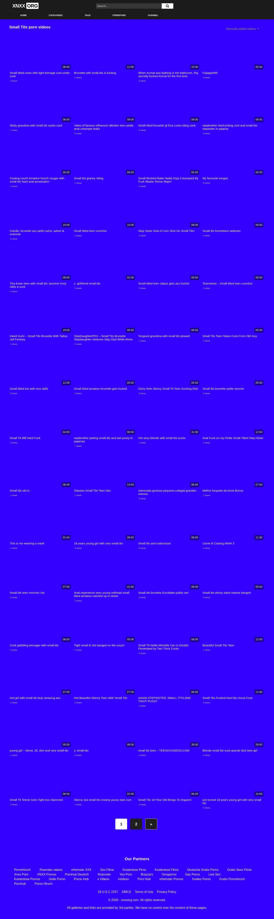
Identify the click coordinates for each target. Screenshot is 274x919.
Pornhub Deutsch (77, 874)
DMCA (126, 891)
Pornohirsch (22, 869)
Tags (88, 15)
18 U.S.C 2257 (108, 891)
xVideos (123, 879)
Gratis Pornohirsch (232, 879)
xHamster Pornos (171, 879)
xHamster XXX (81, 869)
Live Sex (214, 874)
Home (23, 15)
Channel (153, 15)
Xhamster (104, 874)
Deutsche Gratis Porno (202, 869)
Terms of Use (144, 891)
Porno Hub (81, 879)
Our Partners (137, 859)
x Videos (103, 879)
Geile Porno (57, 879)
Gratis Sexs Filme (239, 869)
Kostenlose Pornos (27, 879)
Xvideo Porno (201, 879)
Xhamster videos (50, 869)
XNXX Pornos (46, 874)
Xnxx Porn (21, 874)
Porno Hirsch (43, 883)
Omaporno (169, 874)
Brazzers (147, 874)
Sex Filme (107, 869)
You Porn (126, 874)
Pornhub (20, 883)
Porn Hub (144, 879)
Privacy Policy (166, 891)
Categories (56, 15)
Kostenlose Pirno (134, 869)
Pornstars (119, 15)
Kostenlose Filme (167, 869)
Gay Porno (192, 874)
